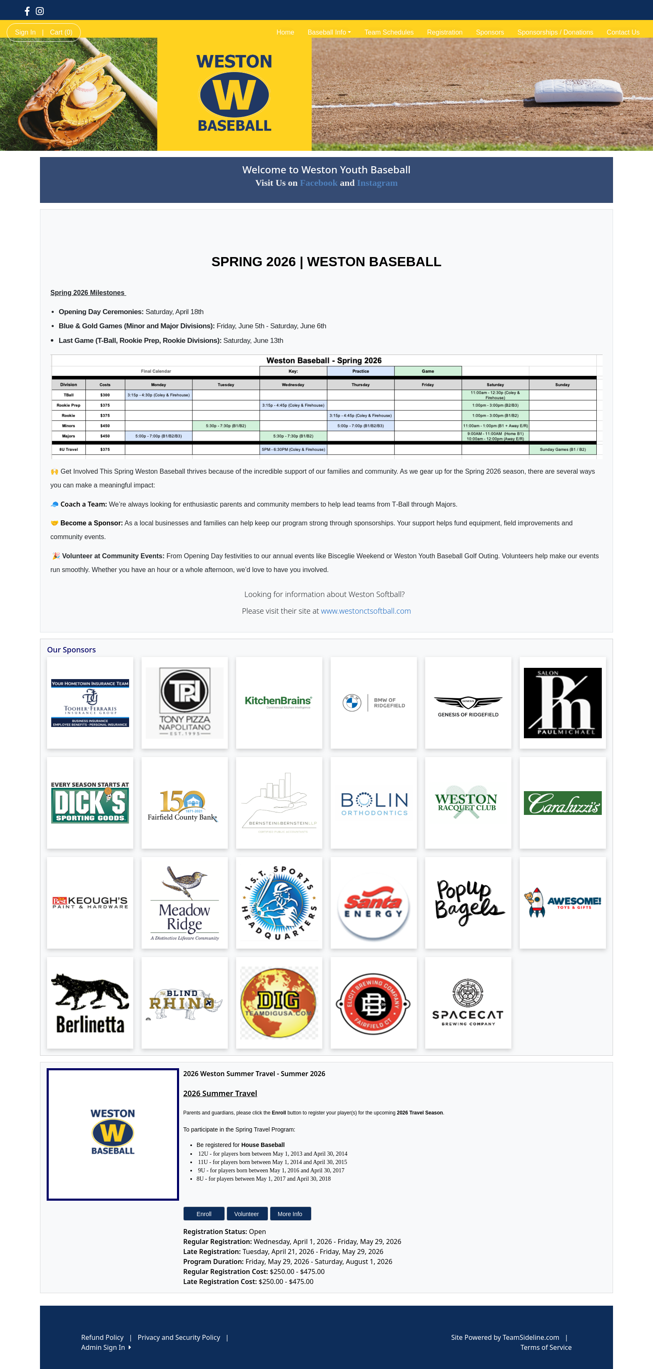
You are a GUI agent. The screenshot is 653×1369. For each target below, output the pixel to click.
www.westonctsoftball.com (366, 611)
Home (285, 32)
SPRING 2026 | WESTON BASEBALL (326, 261)
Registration (445, 32)
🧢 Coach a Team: (78, 504)
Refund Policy (102, 1337)
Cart (61, 32)
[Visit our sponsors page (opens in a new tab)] (90, 702)
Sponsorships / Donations (555, 32)
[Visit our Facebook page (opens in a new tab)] (27, 11)
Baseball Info (329, 32)
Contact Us (623, 32)
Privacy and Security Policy (179, 1337)
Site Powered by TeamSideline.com (505, 1337)
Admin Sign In (106, 1347)
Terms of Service (546, 1347)
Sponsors (490, 32)
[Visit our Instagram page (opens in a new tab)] (40, 11)
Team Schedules (389, 32)
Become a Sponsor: (91, 523)
